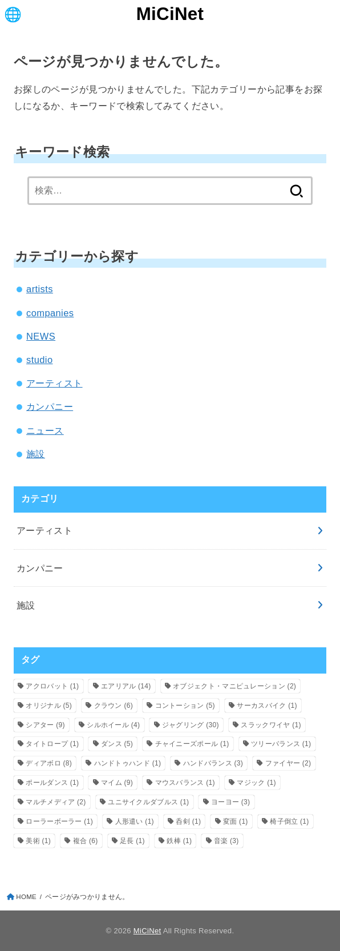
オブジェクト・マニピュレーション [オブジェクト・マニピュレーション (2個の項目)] (234, 686)
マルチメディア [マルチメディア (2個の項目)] (56, 802)
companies (50, 313)
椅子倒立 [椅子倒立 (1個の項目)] (289, 821)
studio (39, 359)
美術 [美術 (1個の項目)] (38, 841)
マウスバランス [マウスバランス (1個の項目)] (185, 783)
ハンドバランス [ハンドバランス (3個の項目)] (213, 763)
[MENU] (13, 14)
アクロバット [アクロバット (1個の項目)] (52, 686)
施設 (35, 454)
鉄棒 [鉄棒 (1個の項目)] (179, 841)
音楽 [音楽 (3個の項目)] (226, 841)
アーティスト (54, 383)
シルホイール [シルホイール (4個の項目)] (113, 725)
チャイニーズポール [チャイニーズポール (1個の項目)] (192, 744)
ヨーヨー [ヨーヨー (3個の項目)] (230, 802)
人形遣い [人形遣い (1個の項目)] (134, 821)
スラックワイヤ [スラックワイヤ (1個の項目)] (271, 725)
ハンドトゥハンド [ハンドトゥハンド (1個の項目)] (127, 763)
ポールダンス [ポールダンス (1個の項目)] (52, 783)
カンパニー (49, 406)
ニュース (45, 430)
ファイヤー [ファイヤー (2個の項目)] (288, 763)
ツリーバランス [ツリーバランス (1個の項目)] (281, 744)
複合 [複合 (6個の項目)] (85, 841)
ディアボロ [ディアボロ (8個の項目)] (49, 763)
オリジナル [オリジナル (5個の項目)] (49, 706)
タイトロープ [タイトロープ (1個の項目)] (52, 744)
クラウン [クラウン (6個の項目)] (113, 706)
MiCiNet (170, 14)
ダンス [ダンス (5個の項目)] (117, 744)
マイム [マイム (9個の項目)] (117, 783)
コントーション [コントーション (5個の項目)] (185, 706)
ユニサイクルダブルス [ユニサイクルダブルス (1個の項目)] (148, 802)
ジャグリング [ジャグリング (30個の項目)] (190, 725)
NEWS (40, 336)
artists (39, 289)
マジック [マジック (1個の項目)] (256, 783)
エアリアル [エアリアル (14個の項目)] (126, 686)
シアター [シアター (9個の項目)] (45, 725)
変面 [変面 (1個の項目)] (235, 821)
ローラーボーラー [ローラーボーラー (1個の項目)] (59, 821)
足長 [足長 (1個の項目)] (132, 841)
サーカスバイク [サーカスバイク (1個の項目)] (267, 706)
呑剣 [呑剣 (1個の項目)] (188, 821)
